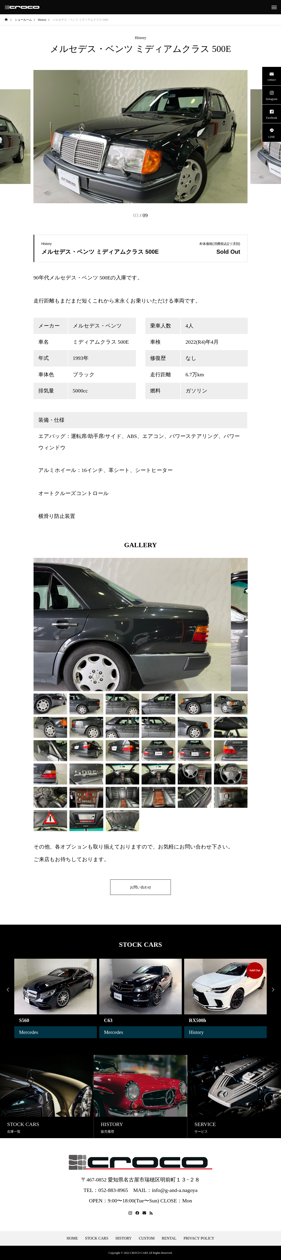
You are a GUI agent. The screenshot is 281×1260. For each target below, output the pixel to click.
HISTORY (123, 1238)
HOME (72, 1238)
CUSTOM (146, 1238)
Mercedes (29, 1032)
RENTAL (169, 1238)
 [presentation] (273, 990)
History (140, 38)
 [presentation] (7, 990)
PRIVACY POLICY (199, 1238)
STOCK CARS (96, 1238)
